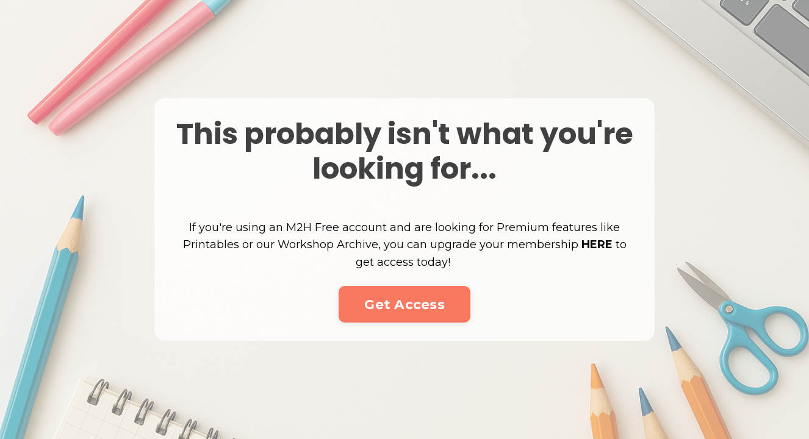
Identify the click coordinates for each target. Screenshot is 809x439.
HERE (597, 244)
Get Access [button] (404, 304)
